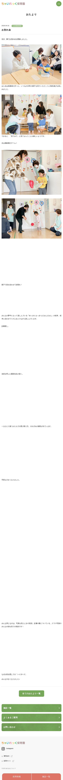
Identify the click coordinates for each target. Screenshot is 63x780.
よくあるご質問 (10, 717)
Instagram (9, 748)
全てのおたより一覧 (31, 693)
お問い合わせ (9, 727)
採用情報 (17, 777)
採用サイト (7, 761)
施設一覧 (46, 777)
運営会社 (6, 756)
